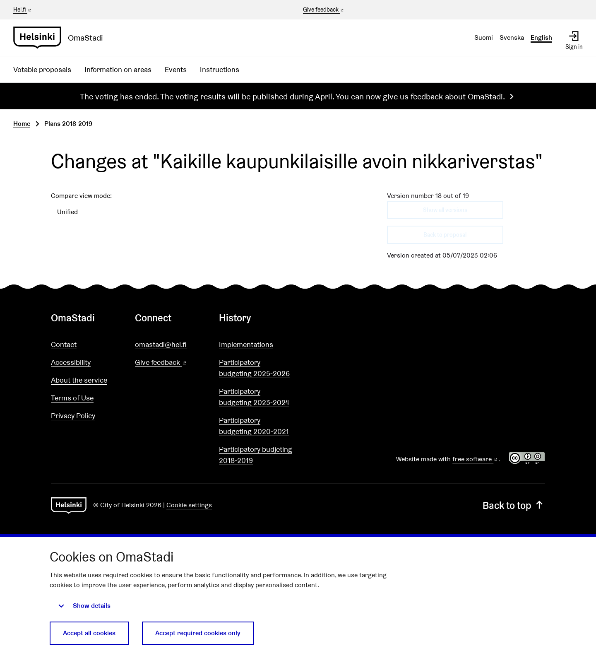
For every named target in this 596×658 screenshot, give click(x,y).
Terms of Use (72, 398)
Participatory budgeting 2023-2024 (254, 396)
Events (176, 69)
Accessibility (71, 362)
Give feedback (324, 10)
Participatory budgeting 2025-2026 (254, 367)
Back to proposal (444, 235)
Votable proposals (42, 69)
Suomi (483, 37)
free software (475, 459)
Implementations (246, 344)
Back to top (514, 505)
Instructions (219, 69)
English (541, 37)
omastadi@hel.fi (161, 344)
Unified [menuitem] (67, 211)
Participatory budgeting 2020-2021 (254, 425)
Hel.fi (22, 9)
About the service (79, 380)
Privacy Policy (73, 415)
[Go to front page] (61, 37)
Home (21, 123)
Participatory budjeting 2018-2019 (255, 454)
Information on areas (117, 69)
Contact (64, 344)
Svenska (512, 37)
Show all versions (445, 210)
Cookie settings (189, 505)
